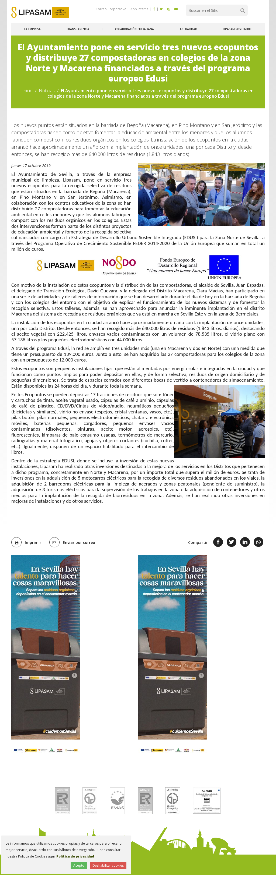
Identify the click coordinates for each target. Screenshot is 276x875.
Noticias (47, 91)
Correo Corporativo (111, 9)
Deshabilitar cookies (108, 865)
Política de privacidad (75, 856)
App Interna (139, 9)
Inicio (27, 91)
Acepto (78, 865)
